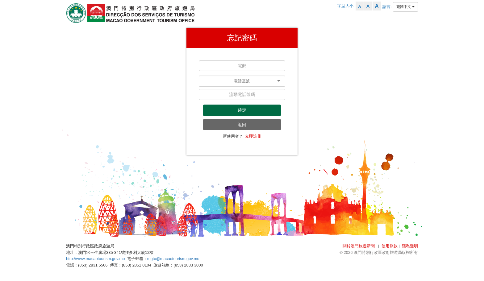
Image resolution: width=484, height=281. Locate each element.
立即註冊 (253, 136)
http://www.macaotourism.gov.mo (95, 258)
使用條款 (390, 246)
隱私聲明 (410, 246)
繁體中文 (405, 7)
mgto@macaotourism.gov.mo (173, 258)
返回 (242, 124)
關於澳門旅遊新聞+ (360, 246)
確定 (242, 110)
